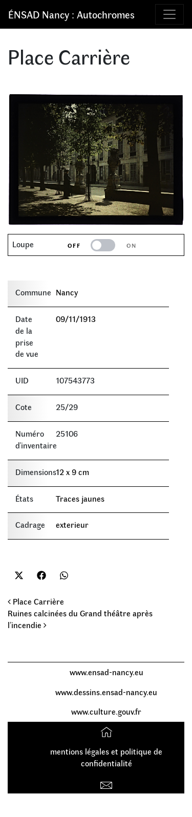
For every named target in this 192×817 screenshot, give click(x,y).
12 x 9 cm (72, 471)
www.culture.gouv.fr (106, 711)
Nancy (67, 292)
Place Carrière (36, 601)
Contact (108, 783)
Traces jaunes (80, 498)
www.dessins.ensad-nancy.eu (106, 691)
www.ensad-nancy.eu (106, 671)
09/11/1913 (76, 318)
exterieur (72, 524)
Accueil (108, 731)
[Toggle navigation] (169, 14)
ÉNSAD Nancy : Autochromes (71, 14)
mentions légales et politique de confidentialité (106, 757)
